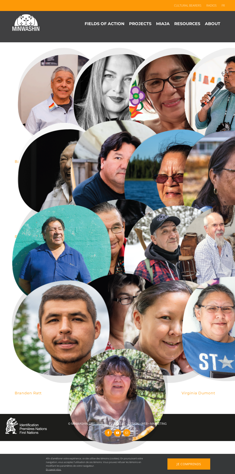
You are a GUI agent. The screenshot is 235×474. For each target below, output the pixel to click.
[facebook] (108, 432)
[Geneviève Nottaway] (173, 97)
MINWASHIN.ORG (83, 424)
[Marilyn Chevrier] (117, 398)
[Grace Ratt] (117, 323)
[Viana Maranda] (173, 179)
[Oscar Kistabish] (117, 247)
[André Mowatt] (62, 254)
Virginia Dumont (198, 393)
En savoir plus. (52, 469)
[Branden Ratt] (62, 329)
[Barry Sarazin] (62, 97)
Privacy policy (117, 419)
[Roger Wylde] (173, 254)
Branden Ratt (28, 393)
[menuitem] (222, 5)
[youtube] (117, 432)
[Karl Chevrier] (117, 172)
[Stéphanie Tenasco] (117, 97)
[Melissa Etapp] (173, 329)
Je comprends (189, 464)
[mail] (126, 432)
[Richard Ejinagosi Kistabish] (62, 172)
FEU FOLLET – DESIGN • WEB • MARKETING (138, 424)
